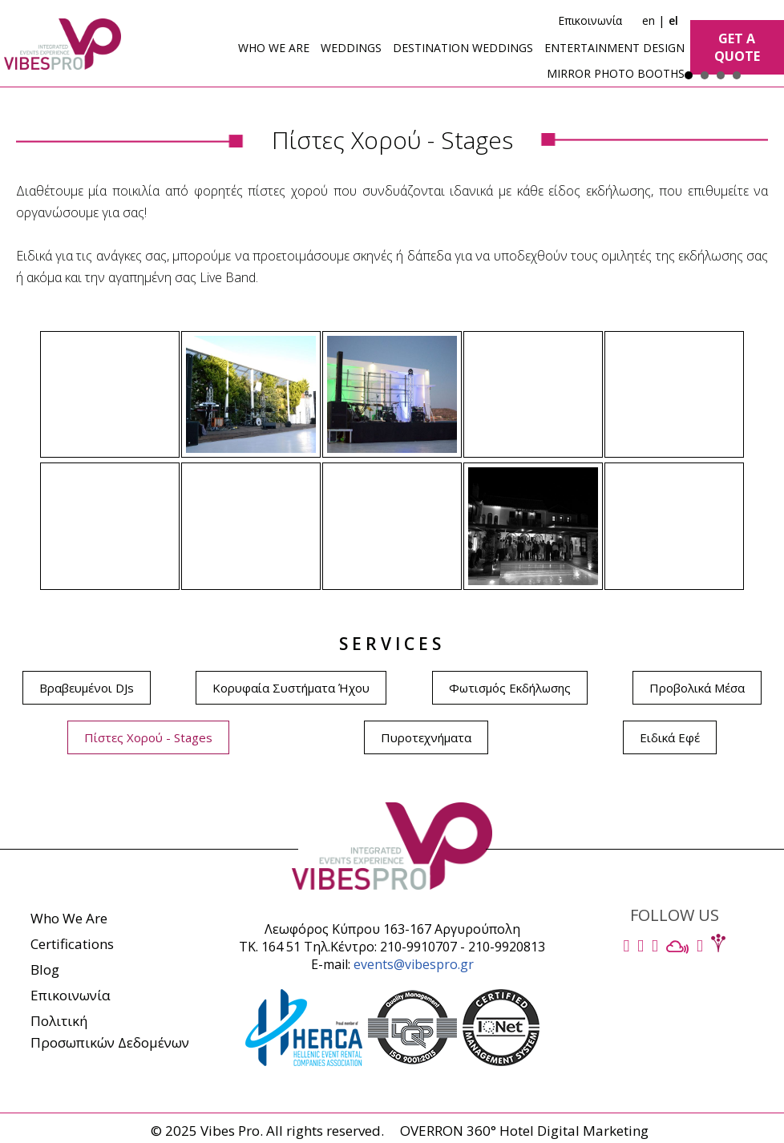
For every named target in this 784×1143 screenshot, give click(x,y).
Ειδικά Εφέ (670, 737)
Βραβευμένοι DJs (86, 688)
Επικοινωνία (590, 20)
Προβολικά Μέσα (697, 688)
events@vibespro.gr (414, 964)
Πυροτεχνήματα (426, 737)
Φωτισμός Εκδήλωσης (510, 688)
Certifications (72, 944)
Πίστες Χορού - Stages (148, 737)
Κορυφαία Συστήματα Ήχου (291, 688)
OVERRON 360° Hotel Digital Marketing (524, 1130)
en (648, 20)
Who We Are (68, 918)
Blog (44, 969)
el (673, 20)
